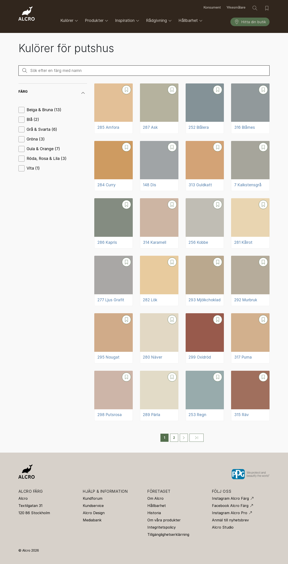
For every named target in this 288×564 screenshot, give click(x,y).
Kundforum (92, 498)
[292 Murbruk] (250, 281)
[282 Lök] (159, 281)
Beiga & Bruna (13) (44, 109)
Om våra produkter (164, 520)
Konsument (212, 7)
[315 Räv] (250, 396)
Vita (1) (33, 168)
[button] (52, 91)
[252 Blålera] (205, 108)
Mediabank (92, 520)
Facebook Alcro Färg (230, 505)
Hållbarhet (191, 21)
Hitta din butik (250, 22)
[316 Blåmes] (250, 108)
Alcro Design (94, 513)
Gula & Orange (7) (43, 148)
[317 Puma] (250, 338)
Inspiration (128, 21)
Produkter (97, 21)
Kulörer (69, 21)
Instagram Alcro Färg (230, 498)
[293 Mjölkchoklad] (205, 281)
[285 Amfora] (113, 108)
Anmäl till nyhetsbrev (230, 520)
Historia (154, 513)
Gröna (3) (36, 139)
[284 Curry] (113, 166)
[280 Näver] (159, 338)
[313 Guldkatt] (205, 166)
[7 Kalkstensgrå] (250, 166)
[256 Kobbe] (205, 223)
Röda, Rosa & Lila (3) (47, 158)
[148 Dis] (159, 166)
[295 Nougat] (113, 338)
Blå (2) (33, 119)
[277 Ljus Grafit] (113, 281)
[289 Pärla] (159, 396)
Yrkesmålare (235, 7)
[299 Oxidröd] (205, 338)
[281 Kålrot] (250, 223)
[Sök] (255, 8)
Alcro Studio (223, 527)
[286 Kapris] (113, 223)
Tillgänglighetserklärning (168, 534)
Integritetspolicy (161, 527)
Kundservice (93, 505)
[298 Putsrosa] (113, 396)
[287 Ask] (159, 108)
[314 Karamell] (159, 223)
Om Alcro (155, 498)
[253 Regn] (205, 396)
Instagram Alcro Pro (229, 513)
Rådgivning (159, 21)
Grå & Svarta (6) (42, 129)
